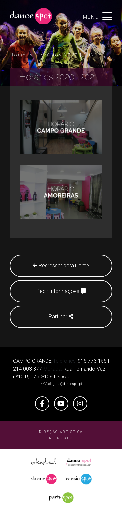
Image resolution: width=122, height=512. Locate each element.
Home (18, 54)
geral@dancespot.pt (67, 384)
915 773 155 (92, 361)
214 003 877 (27, 369)
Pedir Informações (61, 291)
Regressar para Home (61, 266)
